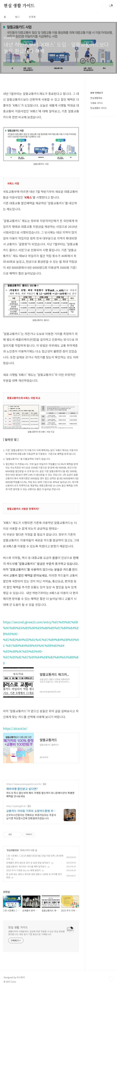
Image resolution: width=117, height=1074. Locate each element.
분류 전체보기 (96, 184)
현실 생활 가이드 (19, 6)
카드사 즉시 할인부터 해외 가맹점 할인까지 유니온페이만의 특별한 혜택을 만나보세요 (40, 879)
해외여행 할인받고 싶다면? (22, 874)
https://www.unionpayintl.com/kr (23, 869)
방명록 (32, 17)
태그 (17, 17)
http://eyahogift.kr (16, 891)
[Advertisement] (41, 109)
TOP (110, 1063)
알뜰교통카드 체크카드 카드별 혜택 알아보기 (26, 951)
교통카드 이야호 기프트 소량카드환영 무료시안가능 (31, 896)
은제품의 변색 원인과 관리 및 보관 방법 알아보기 (28, 947)
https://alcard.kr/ (15, 771)
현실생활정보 (13, 935)
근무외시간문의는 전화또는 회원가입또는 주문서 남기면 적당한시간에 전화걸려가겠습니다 (31, 901)
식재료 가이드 (96, 194)
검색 (104, 6)
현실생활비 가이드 (98, 199)
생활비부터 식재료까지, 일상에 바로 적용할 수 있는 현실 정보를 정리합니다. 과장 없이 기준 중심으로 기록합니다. (36, 1018)
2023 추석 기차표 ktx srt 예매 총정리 (23, 955)
